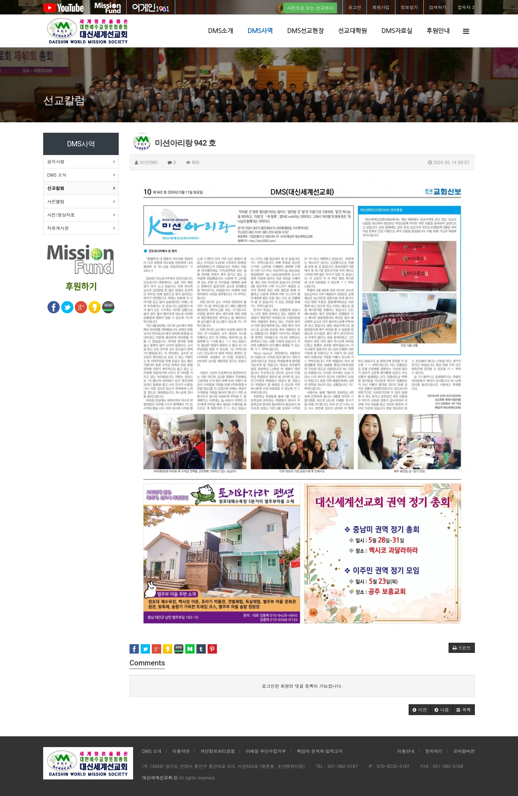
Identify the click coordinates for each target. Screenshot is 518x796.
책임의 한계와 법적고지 (320, 751)
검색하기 (437, 7)
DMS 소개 (152, 751)
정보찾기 (409, 7)
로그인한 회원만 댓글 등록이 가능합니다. (302, 686)
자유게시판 (58, 228)
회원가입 (381, 7)
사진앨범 (55, 201)
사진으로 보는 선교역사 (310, 8)
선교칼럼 (55, 188)
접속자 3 (466, 7)
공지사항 (55, 161)
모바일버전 (464, 751)
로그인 (354, 7)
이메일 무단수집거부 (266, 751)
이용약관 (181, 751)
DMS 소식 (57, 175)
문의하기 (433, 751)
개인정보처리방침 (217, 751)
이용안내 (405, 751)
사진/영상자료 (61, 214)
